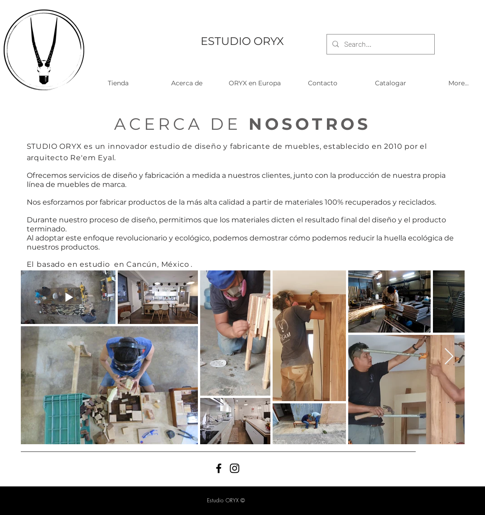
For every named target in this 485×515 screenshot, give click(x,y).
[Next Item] (449, 357)
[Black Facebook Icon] (218, 468)
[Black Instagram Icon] (234, 468)
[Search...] (379, 44)
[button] (118, 83)
